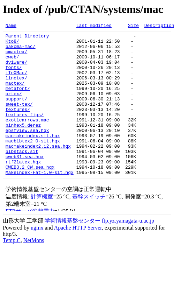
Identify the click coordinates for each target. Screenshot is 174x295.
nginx (37, 257)
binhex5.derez (23, 145)
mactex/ (15, 94)
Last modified (94, 26)
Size (133, 26)
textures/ (18, 126)
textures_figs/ (25, 132)
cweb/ (12, 63)
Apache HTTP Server (78, 257)
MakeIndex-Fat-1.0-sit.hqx (40, 201)
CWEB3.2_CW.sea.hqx (30, 195)
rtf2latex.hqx (23, 189)
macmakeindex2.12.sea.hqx (38, 170)
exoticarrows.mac (27, 138)
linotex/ (16, 88)
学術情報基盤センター (72, 250)
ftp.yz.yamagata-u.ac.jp (128, 250)
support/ (16, 113)
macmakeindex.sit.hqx (33, 157)
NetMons (33, 270)
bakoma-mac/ (21, 50)
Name (11, 26)
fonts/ (14, 75)
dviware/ (16, 69)
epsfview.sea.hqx (27, 151)
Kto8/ (12, 44)
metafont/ (18, 101)
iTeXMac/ (16, 82)
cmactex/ (16, 57)
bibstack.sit (22, 176)
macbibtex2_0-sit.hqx (33, 164)
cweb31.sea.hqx (25, 183)
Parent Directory (27, 38)
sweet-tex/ (19, 120)
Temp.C (12, 270)
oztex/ (14, 107)
